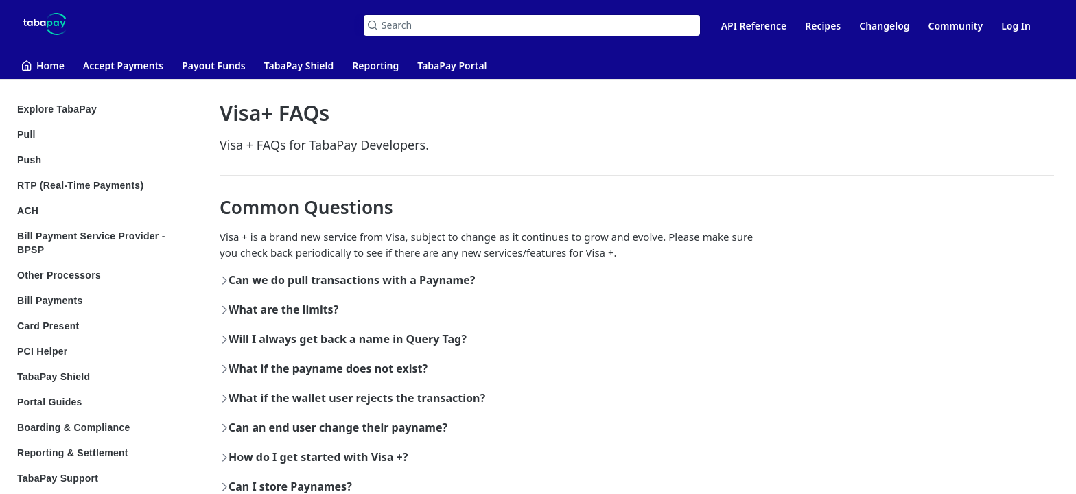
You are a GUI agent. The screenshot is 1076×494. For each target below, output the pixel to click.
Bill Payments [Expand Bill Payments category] (101, 300)
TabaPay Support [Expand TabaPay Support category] (101, 478)
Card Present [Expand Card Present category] (101, 325)
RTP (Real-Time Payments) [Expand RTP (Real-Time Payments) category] (101, 185)
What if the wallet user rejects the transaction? (353, 397)
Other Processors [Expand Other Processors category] (101, 275)
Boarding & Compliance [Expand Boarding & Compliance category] (101, 427)
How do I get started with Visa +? (314, 456)
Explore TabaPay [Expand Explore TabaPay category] (101, 109)
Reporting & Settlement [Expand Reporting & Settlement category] (101, 452)
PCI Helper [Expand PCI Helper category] (101, 351)
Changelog (884, 25)
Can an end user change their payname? (334, 427)
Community (955, 25)
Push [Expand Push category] (101, 159)
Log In (1016, 25)
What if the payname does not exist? (324, 368)
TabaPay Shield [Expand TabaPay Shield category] (101, 376)
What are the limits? (279, 309)
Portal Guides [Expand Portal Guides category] (101, 402)
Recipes (823, 25)
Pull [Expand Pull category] (101, 134)
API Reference (754, 25)
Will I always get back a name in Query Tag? (344, 338)
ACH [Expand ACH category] (101, 210)
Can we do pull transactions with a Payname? (348, 279)
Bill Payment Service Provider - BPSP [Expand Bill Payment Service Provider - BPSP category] (101, 243)
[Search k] (532, 25)
